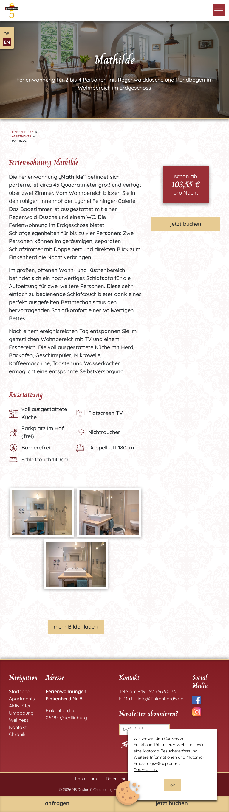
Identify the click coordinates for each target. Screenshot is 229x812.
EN (7, 42)
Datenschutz (146, 769)
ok (172, 785)
